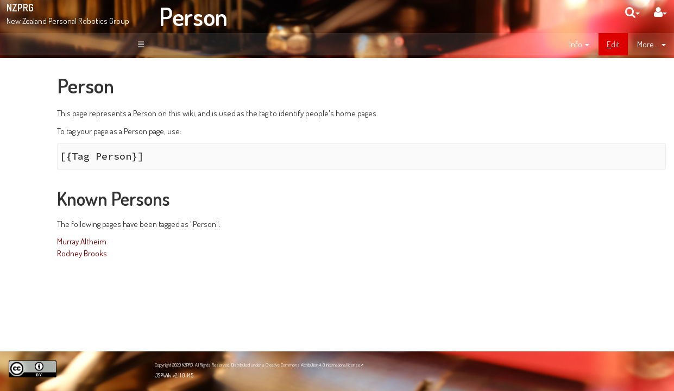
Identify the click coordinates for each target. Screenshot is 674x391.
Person (193, 16)
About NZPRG (60, 127)
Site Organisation (66, 151)
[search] (632, 12)
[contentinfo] (579, 44)
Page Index (58, 174)
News (47, 139)
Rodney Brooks (179, 253)
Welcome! (47, 78)
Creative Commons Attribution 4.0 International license (313, 365)
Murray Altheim (179, 241)
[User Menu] (660, 12)
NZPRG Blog (50, 304)
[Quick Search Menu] (632, 12)
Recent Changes (65, 162)
